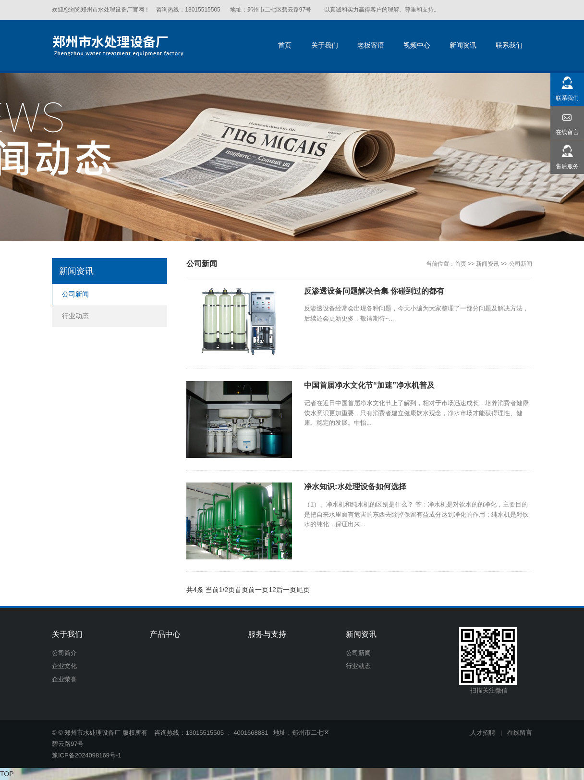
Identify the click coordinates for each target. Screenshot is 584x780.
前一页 (258, 590)
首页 (460, 263)
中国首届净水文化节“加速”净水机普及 (369, 385)
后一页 (286, 590)
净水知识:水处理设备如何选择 (355, 487)
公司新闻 (520, 263)
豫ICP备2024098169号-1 (87, 755)
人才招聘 (482, 732)
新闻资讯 (487, 263)
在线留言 (519, 732)
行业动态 (75, 316)
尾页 (303, 590)
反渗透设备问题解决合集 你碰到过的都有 (374, 291)
